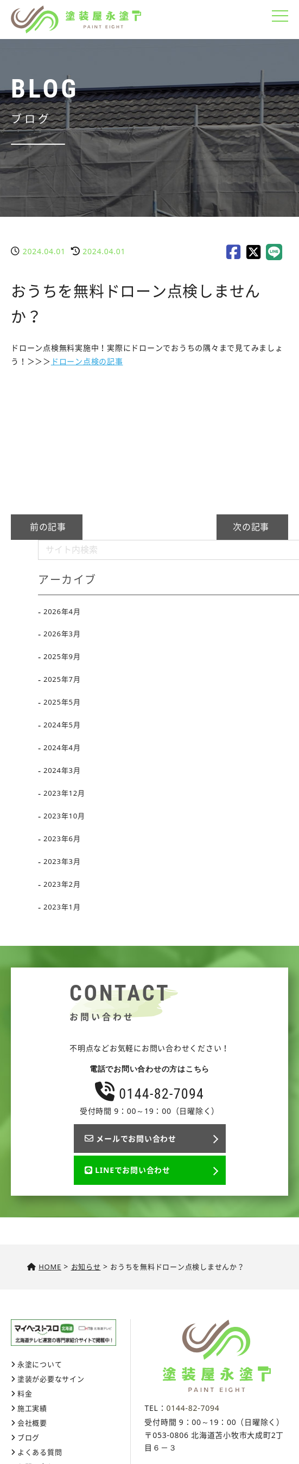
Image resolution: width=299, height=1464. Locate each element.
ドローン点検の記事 (87, 361)
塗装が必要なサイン (51, 1379)
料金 (25, 1393)
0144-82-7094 (149, 1094)
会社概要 (32, 1423)
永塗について (39, 1364)
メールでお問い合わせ (130, 1138)
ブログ (28, 1437)
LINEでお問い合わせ (128, 1170)
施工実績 (32, 1408)
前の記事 (46, 527)
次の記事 (252, 527)
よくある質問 (39, 1452)
